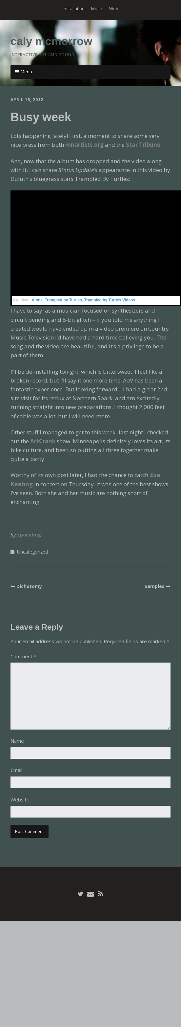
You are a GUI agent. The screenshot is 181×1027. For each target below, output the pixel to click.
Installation (74, 8)
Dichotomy (29, 586)
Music (97, 8)
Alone (37, 300)
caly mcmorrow (51, 41)
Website (20, 799)
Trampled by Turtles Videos (109, 300)
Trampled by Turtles (63, 300)
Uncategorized (32, 552)
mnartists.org (84, 144)
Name (17, 740)
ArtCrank (42, 441)
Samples (155, 586)
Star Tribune (143, 144)
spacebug (29, 534)
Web (113, 8)
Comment (23, 656)
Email (16, 770)
